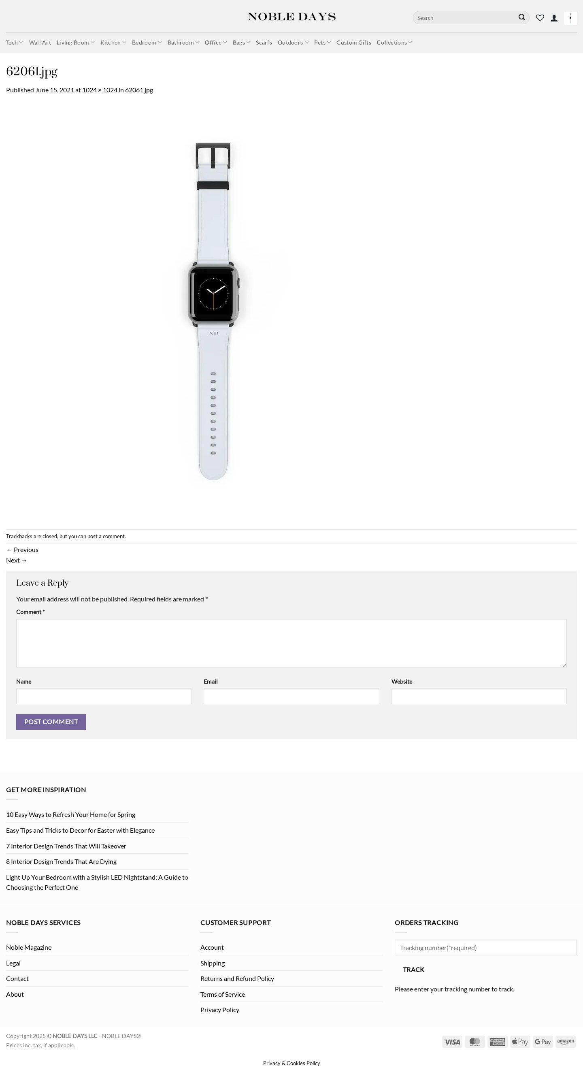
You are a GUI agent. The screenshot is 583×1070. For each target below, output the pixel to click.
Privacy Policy (219, 1009)
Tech (14, 42)
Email (211, 681)
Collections (395, 42)
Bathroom (184, 42)
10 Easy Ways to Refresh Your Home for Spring (70, 814)
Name (23, 681)
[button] (554, 18)
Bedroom (147, 42)
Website (402, 681)
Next (17, 560)
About (15, 994)
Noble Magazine (28, 947)
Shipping (212, 963)
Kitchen (113, 42)
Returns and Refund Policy (237, 978)
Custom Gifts (353, 42)
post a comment (106, 536)
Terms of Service (222, 994)
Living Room (76, 42)
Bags (242, 42)
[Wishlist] (540, 18)
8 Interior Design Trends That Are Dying (61, 861)
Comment (30, 611)
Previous (22, 549)
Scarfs (264, 42)
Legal (13, 963)
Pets (322, 42)
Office (216, 42)
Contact (17, 978)
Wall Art (40, 42)
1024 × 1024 (99, 90)
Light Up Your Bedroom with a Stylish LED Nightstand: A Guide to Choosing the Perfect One (97, 882)
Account (212, 947)
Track (414, 969)
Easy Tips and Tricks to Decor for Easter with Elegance (80, 830)
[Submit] (522, 18)
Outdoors (293, 42)
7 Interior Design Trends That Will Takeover (66, 846)
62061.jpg (139, 90)
